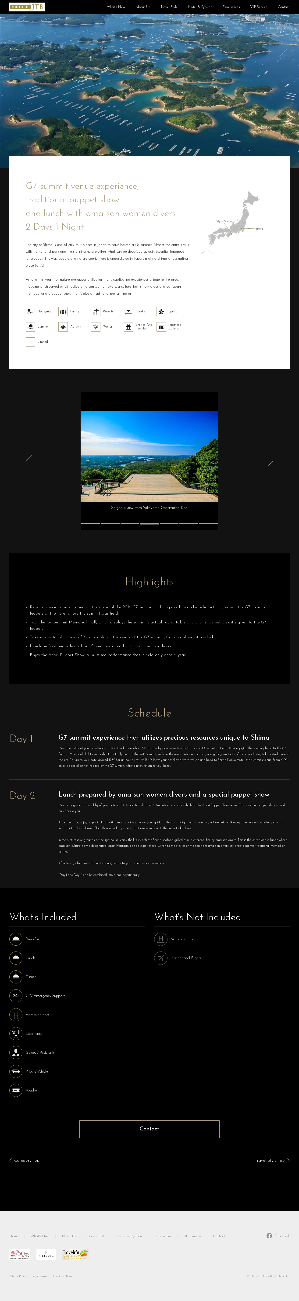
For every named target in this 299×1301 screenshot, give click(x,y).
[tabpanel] (149, 461)
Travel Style (169, 7)
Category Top (26, 1160)
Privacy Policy (17, 1276)
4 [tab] (149, 523)
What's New (116, 7)
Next (270, 461)
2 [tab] (110, 523)
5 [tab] (169, 523)
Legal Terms (39, 1276)
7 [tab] (208, 523)
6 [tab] (188, 523)
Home (13, 1236)
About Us (142, 7)
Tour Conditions (62, 1276)
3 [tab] (130, 523)
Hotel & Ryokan (200, 7)
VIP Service (258, 7)
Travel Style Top (270, 1160)
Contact (284, 7)
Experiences (231, 7)
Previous (28, 461)
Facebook (278, 1236)
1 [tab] (90, 523)
